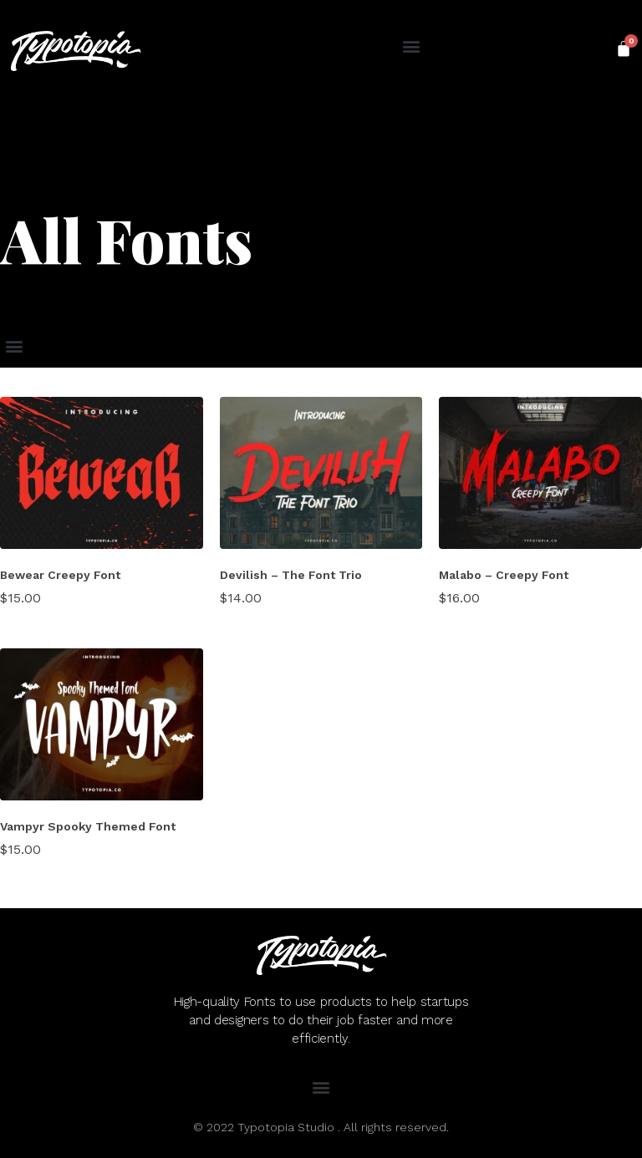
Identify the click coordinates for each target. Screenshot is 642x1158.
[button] (411, 46)
